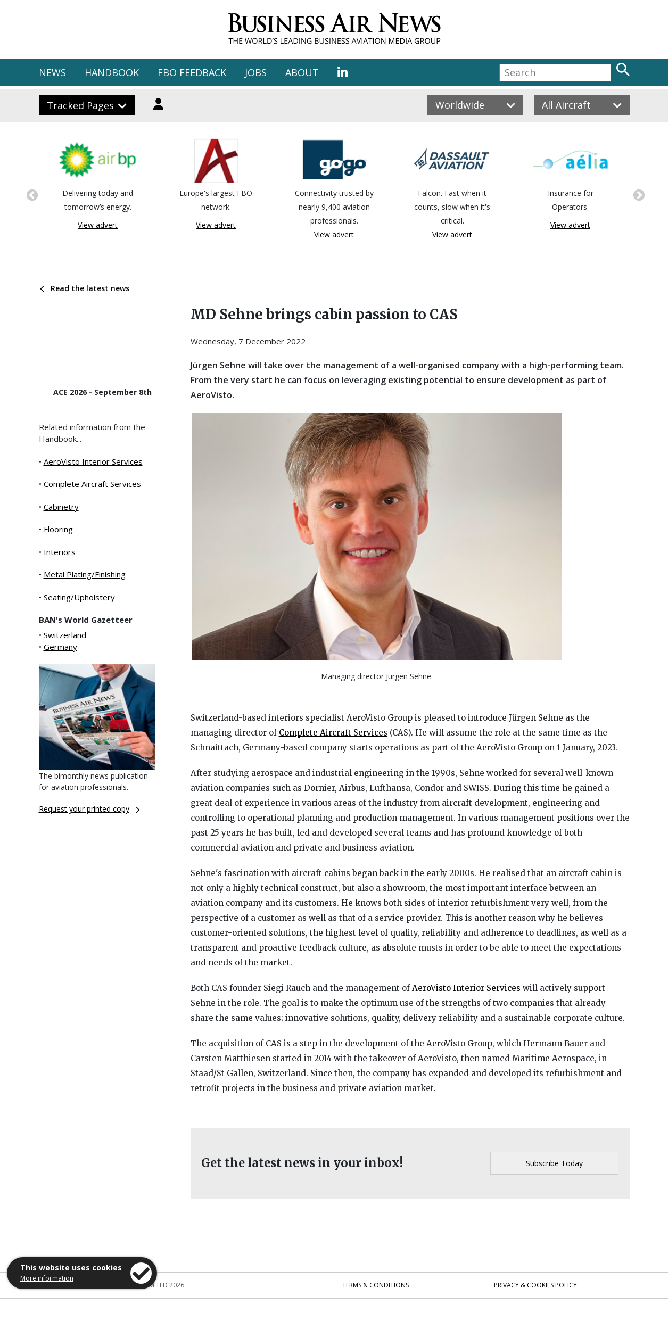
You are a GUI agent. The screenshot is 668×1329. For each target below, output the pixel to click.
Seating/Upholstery (79, 597)
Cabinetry (61, 506)
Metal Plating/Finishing (85, 574)
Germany (60, 646)
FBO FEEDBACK (192, 72)
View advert (98, 225)
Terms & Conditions (375, 1285)
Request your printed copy (89, 809)
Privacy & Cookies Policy (535, 1285)
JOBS (256, 72)
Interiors (60, 552)
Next (637, 194)
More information (46, 1278)
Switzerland (65, 635)
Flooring (58, 529)
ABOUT (302, 72)
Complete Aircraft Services (92, 483)
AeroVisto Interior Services (93, 461)
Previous (31, 194)
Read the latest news (84, 288)
